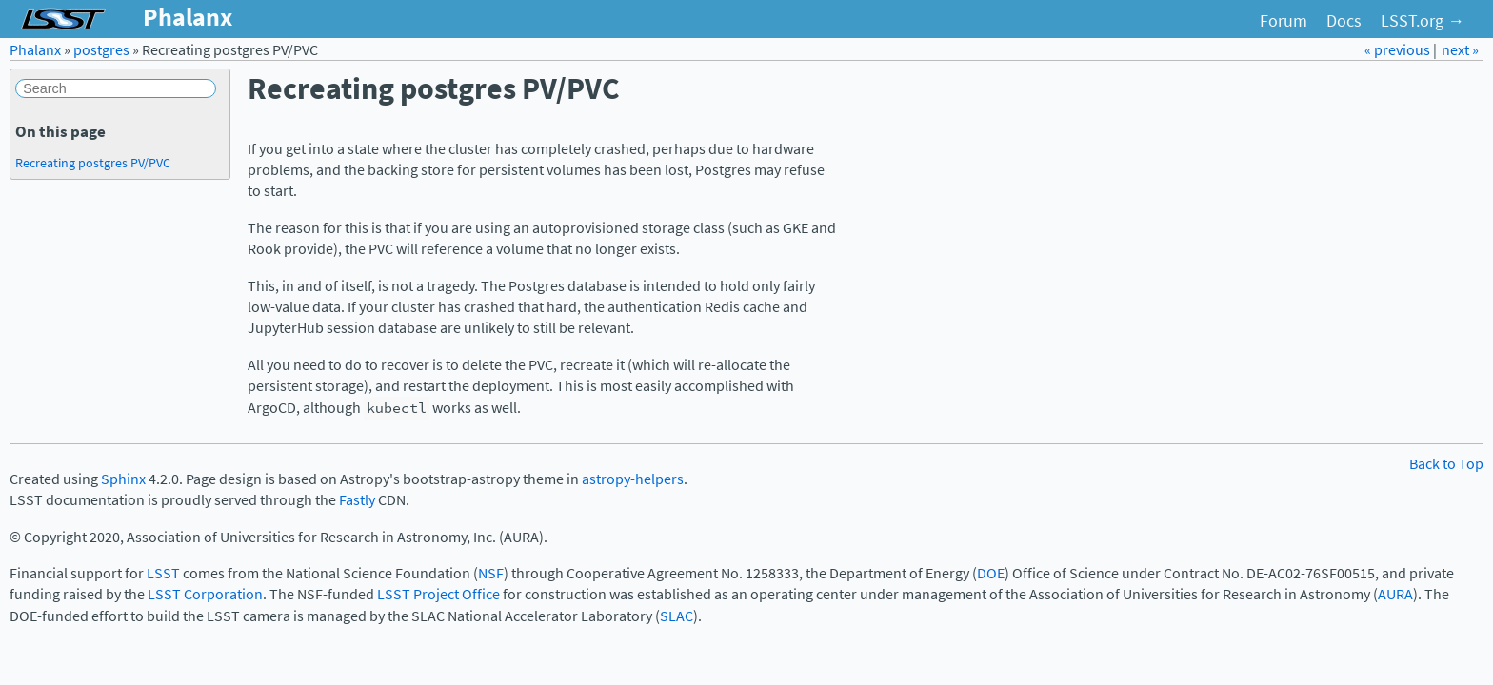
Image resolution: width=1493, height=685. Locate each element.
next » (1460, 50)
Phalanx (35, 50)
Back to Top (1446, 464)
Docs (1344, 21)
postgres (101, 50)
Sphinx (123, 479)
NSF (491, 573)
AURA (1395, 594)
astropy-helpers (633, 479)
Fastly (357, 500)
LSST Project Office (438, 594)
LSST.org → (1422, 21)
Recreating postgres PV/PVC (92, 162)
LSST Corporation (205, 594)
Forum (1283, 21)
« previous (1398, 50)
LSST (163, 573)
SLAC (676, 616)
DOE (991, 573)
